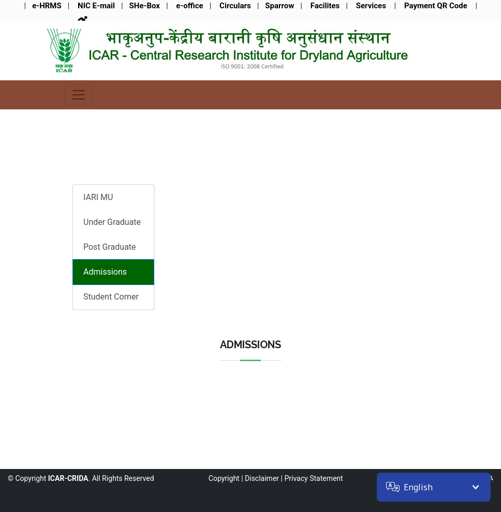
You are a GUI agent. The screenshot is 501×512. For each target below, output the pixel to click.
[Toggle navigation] (78, 94)
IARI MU (98, 197)
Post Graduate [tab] (109, 247)
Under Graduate (112, 222)
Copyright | (226, 478)
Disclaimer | (264, 478)
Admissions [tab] (105, 272)
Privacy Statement (313, 478)
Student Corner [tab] (111, 297)
